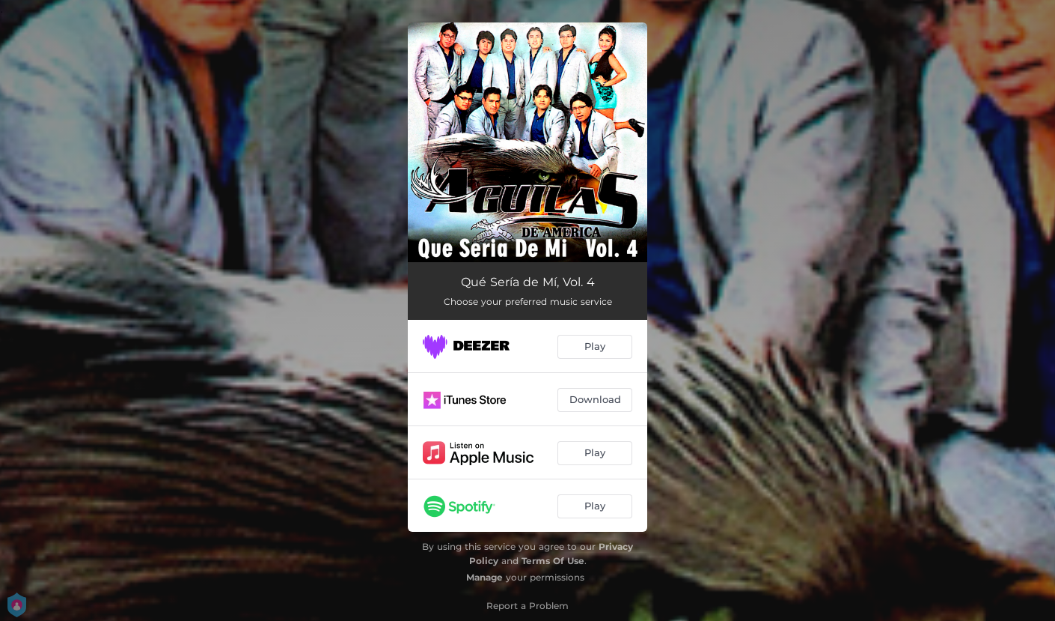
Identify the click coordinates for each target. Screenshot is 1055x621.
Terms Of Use (553, 560)
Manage (484, 577)
